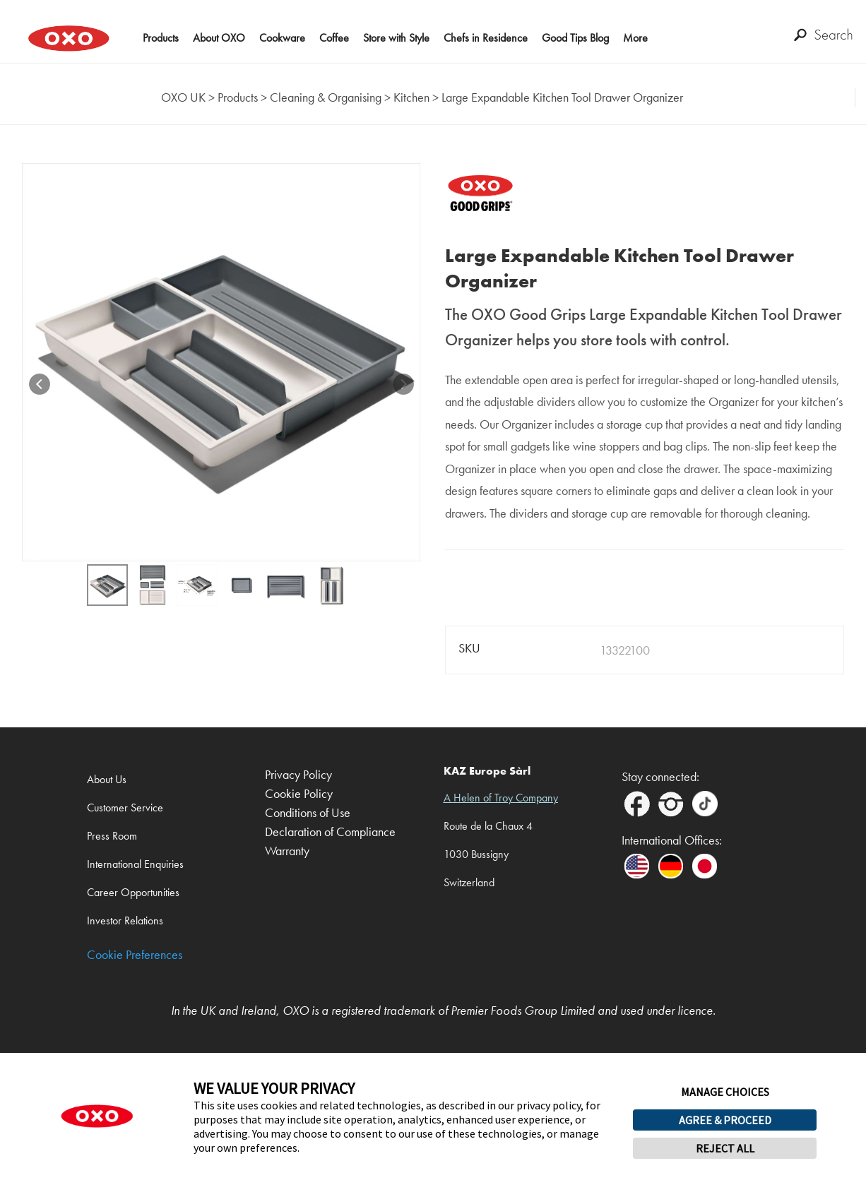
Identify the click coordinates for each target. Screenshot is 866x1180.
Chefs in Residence (486, 37)
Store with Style (396, 37)
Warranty (287, 851)
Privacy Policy (298, 775)
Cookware (282, 37)
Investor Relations (125, 920)
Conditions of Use (307, 813)
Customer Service (125, 807)
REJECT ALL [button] (725, 1148)
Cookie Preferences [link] (134, 955)
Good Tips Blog (575, 37)
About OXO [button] (219, 37)
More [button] (635, 37)
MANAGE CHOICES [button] (725, 1092)
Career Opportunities (133, 892)
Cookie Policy (299, 794)
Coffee (334, 37)
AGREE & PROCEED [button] (725, 1120)
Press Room (112, 835)
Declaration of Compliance (330, 832)
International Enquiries (135, 864)
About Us (106, 779)
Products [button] (161, 37)
